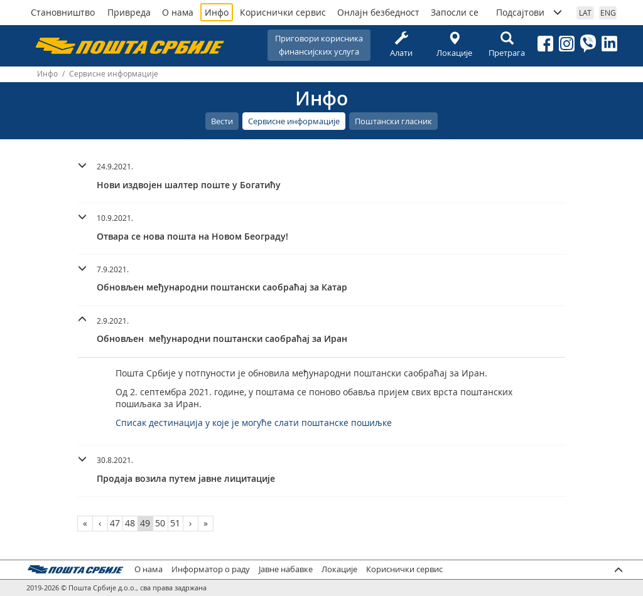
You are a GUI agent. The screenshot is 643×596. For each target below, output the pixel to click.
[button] (321, 174)
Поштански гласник (393, 121)
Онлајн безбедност (378, 12)
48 (130, 523)
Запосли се (454, 12)
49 (145, 523)
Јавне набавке (286, 569)
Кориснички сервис (283, 12)
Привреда (129, 12)
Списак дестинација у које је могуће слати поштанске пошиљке (254, 422)
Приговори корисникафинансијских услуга (319, 45)
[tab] (321, 177)
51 (175, 523)
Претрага (506, 44)
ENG (608, 13)
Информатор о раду (210, 569)
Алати (401, 44)
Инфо (217, 12)
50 (160, 523)
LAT (585, 13)
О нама (177, 12)
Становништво (63, 12)
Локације (454, 44)
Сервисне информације (294, 121)
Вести (222, 121)
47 (115, 523)
